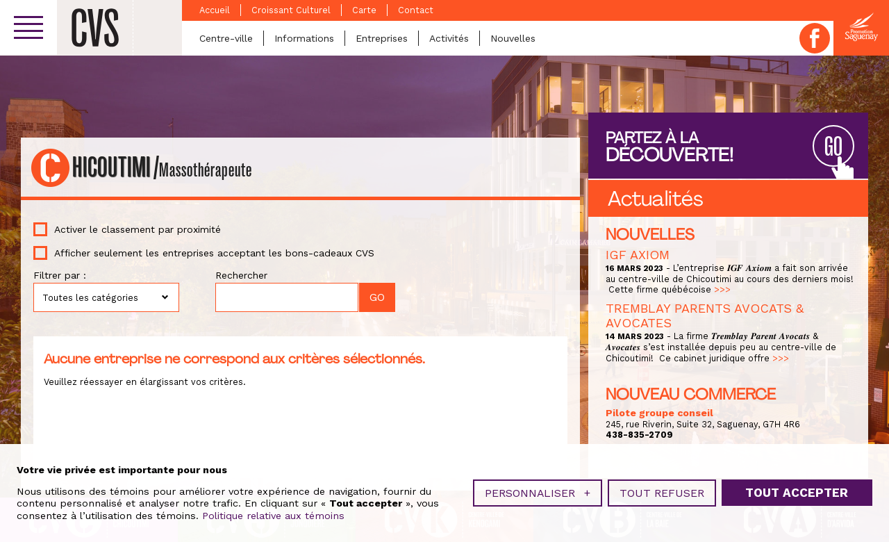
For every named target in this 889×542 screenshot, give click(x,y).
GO (833, 147)
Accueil (214, 10)
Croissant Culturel (291, 10)
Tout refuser (662, 491)
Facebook (814, 38)
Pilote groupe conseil (659, 412)
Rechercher (241, 275)
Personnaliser (537, 491)
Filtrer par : (59, 275)
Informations (304, 38)
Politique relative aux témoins (273, 514)
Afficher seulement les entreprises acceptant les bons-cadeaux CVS (214, 252)
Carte (364, 10)
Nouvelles (512, 38)
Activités (449, 38)
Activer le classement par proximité (137, 229)
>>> (722, 289)
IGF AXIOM (638, 254)
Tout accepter (796, 492)
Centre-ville (226, 38)
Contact (415, 10)
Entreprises (382, 38)
